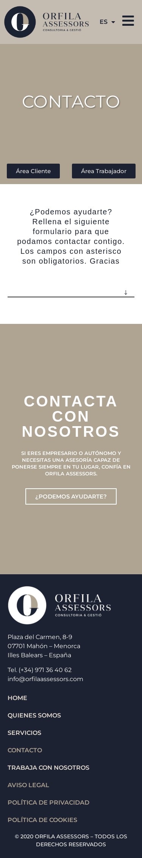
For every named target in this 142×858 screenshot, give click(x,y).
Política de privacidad (48, 802)
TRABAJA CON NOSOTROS (48, 767)
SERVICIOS (24, 732)
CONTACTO (25, 750)
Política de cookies (42, 820)
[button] (71, 289)
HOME (17, 698)
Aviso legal (28, 785)
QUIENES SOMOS (34, 715)
